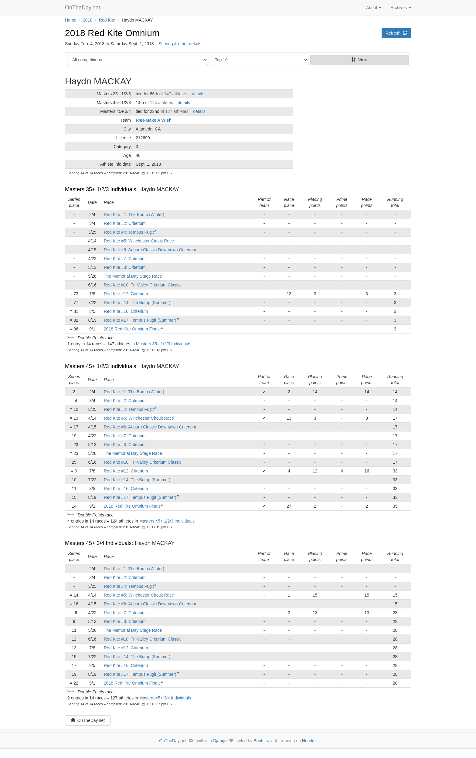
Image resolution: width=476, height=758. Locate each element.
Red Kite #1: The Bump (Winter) (134, 214)
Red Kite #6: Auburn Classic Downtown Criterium (150, 249)
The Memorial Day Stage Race (133, 276)
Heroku (309, 740)
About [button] (373, 7)
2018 (87, 20)
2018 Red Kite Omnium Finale (132, 329)
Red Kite (107, 20)
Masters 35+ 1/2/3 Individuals (100, 189)
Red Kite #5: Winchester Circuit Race (139, 241)
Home (70, 20)
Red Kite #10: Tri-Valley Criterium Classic (143, 285)
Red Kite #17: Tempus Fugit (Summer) (140, 320)
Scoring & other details (179, 43)
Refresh (396, 33)
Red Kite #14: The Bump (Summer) (137, 302)
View (359, 59)
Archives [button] (400, 7)
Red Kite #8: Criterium (125, 267)
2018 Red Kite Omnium (112, 33)
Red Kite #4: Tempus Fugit (129, 232)
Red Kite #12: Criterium (126, 293)
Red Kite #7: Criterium (125, 258)
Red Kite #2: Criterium (125, 223)
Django (219, 740)
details (198, 93)
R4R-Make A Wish (154, 120)
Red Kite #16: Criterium (126, 311)
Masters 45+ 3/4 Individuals (98, 543)
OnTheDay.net (83, 8)
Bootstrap (262, 740)
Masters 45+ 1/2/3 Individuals (100, 366)
